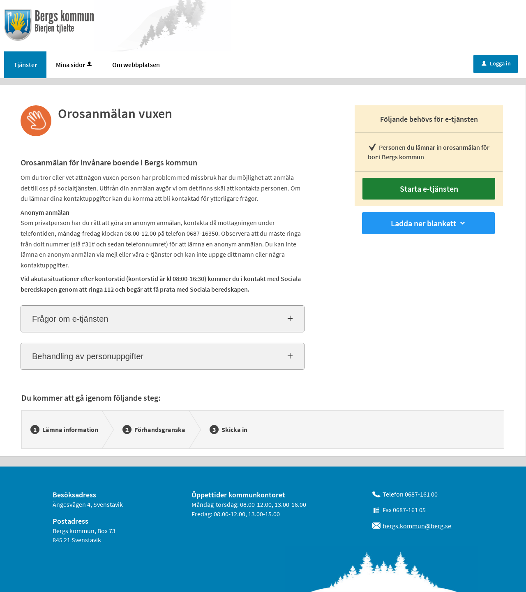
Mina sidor (74, 64)
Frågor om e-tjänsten (70, 318)
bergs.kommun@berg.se (417, 526)
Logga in (496, 63)
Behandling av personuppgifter (87, 356)
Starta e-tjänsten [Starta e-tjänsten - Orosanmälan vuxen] (429, 188)
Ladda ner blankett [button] (428, 223)
